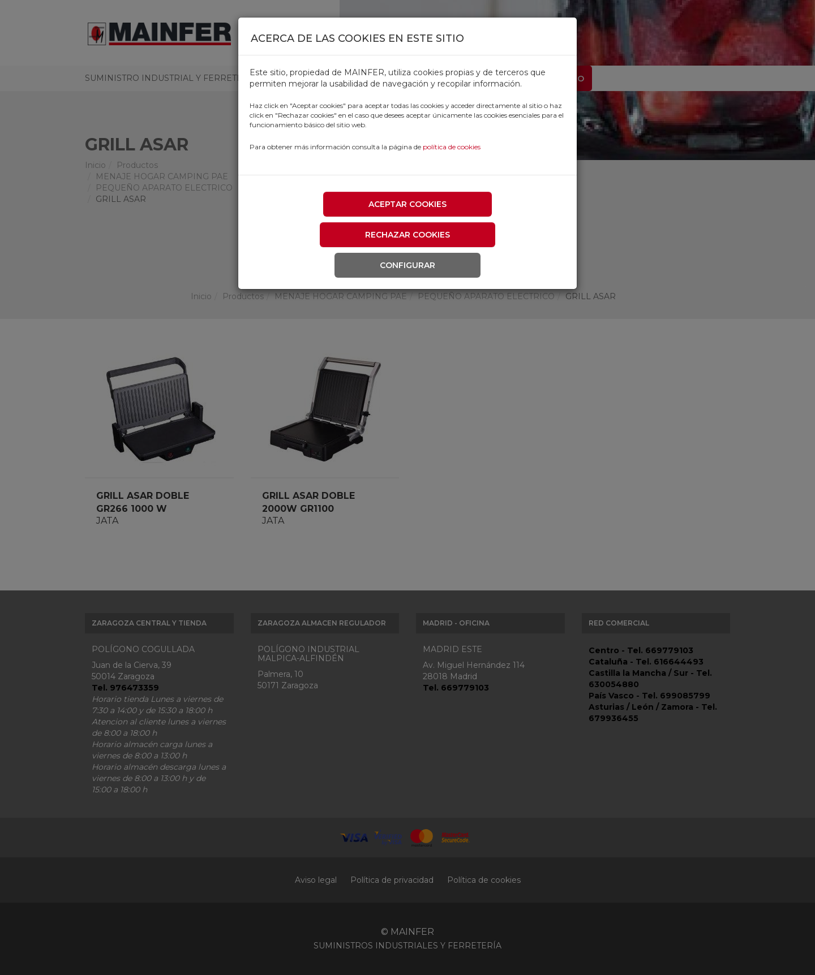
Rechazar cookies (407, 235)
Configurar (407, 265)
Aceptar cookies (407, 204)
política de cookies (452, 147)
